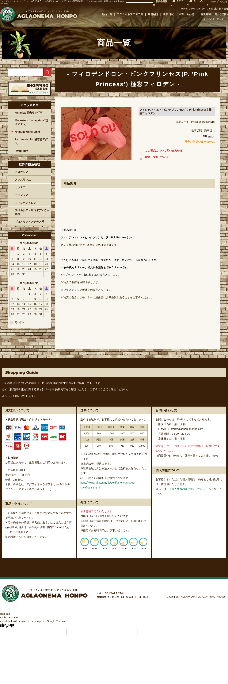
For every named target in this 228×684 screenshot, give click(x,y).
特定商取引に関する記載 (213, 14)
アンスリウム (23, 179)
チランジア (21, 194)
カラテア (20, 187)
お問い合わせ (186, 14)
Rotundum (21, 150)
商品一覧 (106, 14)
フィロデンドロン (25, 202)
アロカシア (21, 171)
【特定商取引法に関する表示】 (57, 383)
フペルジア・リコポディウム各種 (32, 212)
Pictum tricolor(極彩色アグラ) (31, 141)
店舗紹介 (153, 14)
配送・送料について (154, 157)
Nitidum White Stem (27, 131)
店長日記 (168, 14)
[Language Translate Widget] (139, 2)
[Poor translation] (9, 625)
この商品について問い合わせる (160, 151)
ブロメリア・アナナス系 (29, 221)
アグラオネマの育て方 (130, 14)
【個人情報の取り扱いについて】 (189, 488)
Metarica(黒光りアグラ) (29, 112)
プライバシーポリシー (214, 19)
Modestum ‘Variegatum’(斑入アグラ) (31, 122)
